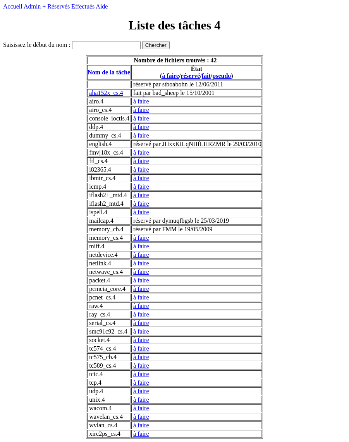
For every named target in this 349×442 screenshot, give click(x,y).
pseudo (221, 75)
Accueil (12, 6)
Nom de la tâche (109, 72)
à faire (170, 75)
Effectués (83, 6)
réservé (190, 75)
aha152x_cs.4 (106, 92)
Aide (102, 6)
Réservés (58, 6)
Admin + (35, 6)
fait (206, 75)
